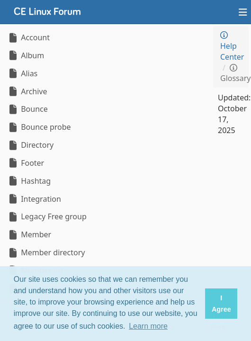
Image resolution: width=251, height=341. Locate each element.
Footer (25, 163)
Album (25, 55)
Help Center (232, 46)
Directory (30, 145)
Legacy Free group (47, 216)
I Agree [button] (221, 303)
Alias (22, 73)
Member (29, 234)
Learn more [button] (148, 326)
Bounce (27, 109)
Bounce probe (39, 127)
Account (28, 37)
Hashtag (29, 181)
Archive (27, 91)
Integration (34, 199)
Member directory (46, 252)
